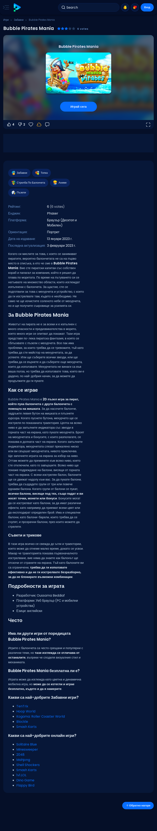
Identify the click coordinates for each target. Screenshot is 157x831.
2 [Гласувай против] (21, 124)
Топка (41, 172)
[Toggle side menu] (5, 7)
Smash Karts (26, 726)
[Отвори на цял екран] (148, 124)
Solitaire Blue (26, 744)
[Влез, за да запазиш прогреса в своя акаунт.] (39, 124)
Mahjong (23, 759)
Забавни (19, 20)
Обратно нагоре (138, 805)
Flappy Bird (25, 785)
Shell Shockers (28, 765)
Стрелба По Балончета (28, 182)
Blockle (22, 721)
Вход (147, 7)
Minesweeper (27, 749)
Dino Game (25, 780)
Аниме (59, 182)
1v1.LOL (21, 775)
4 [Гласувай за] (10, 124)
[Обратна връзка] (47, 124)
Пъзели (18, 192)
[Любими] (30, 124)
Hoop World (25, 711)
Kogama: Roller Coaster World (40, 716)
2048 (20, 754)
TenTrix (22, 706)
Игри (6, 20)
